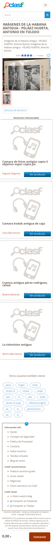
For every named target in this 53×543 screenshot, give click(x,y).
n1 (19, 397)
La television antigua (17, 344)
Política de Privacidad (21, 441)
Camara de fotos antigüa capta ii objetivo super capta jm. (25, 163)
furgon (22, 385)
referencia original (37, 403)
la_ (18, 415)
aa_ (7, 409)
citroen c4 (10, 391)
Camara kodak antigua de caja (23, 223)
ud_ (7, 415)
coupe (40, 391)
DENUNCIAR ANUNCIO (15, 110)
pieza (8, 385)
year (30, 397)
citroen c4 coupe (13, 403)
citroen (26, 391)
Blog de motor (17, 460)
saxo (8, 397)
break (42, 397)
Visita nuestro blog (21, 496)
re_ (18, 409)
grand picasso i (34, 409)
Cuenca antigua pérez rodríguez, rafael (25, 284)
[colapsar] (45, 5)
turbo (35, 385)
